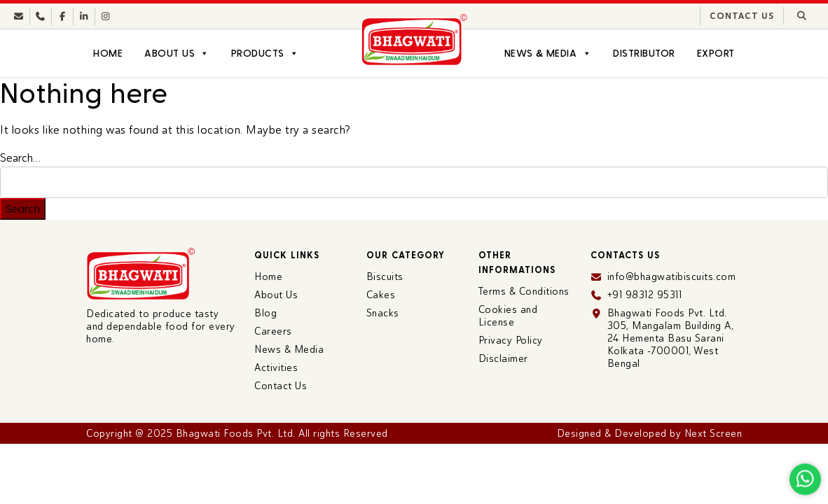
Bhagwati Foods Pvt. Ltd (235, 433)
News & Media (547, 53)
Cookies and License (508, 316)
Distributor (644, 53)
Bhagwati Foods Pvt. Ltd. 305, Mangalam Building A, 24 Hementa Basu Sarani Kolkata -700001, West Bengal (670, 338)
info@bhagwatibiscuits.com (671, 276)
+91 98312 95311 (644, 294)
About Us (176, 53)
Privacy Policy (510, 340)
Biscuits (384, 276)
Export (716, 53)
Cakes (381, 294)
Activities (276, 367)
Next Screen (713, 433)
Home (108, 53)
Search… (20, 157)
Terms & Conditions (524, 291)
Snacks (382, 312)
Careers (273, 331)
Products (265, 53)
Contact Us (742, 16)
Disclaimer (503, 358)
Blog (265, 312)
